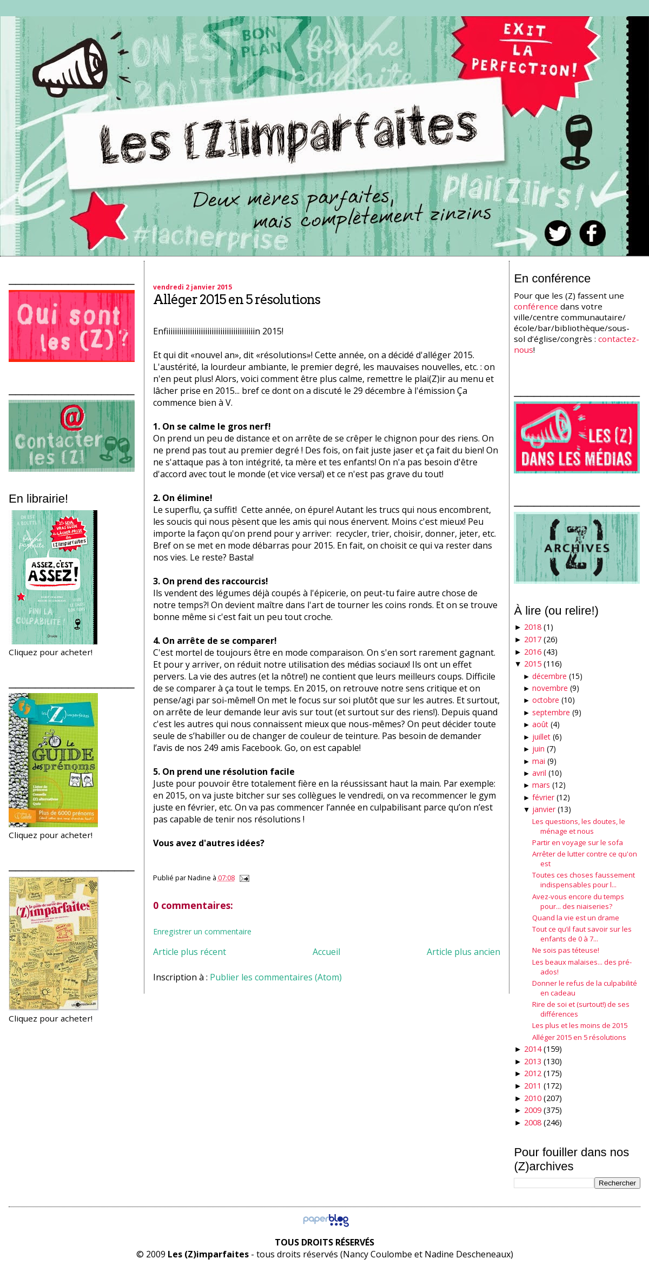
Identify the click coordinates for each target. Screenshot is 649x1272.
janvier (543, 809)
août (540, 724)
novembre (550, 688)
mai (538, 761)
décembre (549, 676)
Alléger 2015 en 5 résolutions (236, 299)
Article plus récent (189, 952)
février (543, 797)
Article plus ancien (463, 952)
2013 (532, 1061)
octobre (545, 700)
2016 (532, 652)
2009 (532, 1110)
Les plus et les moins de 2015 (579, 1025)
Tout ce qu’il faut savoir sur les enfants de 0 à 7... (582, 934)
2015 (532, 663)
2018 (532, 627)
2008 (532, 1122)
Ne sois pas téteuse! (565, 950)
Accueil (326, 952)
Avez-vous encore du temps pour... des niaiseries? (578, 901)
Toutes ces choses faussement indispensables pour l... (583, 879)
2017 (532, 639)
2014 (532, 1049)
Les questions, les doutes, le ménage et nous (578, 826)
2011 (532, 1085)
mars (541, 785)
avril (539, 773)
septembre (551, 712)
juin (538, 748)
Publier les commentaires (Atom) (276, 977)
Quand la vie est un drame (575, 917)
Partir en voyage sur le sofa (577, 842)
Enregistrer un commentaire (202, 931)
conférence (536, 306)
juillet (541, 736)
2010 (532, 1098)
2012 (532, 1073)
